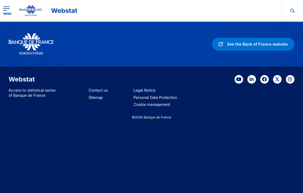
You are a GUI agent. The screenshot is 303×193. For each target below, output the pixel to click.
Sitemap (96, 97)
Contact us (98, 90)
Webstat (64, 10)
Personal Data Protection (155, 97)
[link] (253, 44)
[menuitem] (292, 10)
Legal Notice (144, 90)
